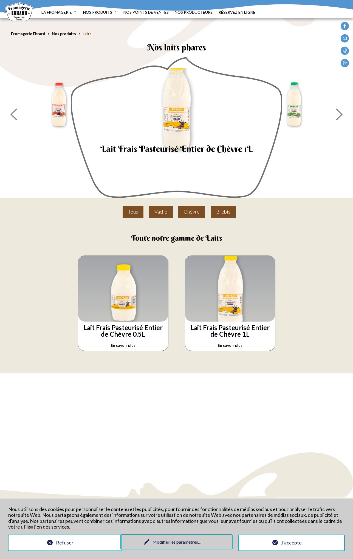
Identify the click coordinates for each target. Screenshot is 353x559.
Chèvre (192, 212)
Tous (133, 212)
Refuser (61, 542)
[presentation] (13, 113)
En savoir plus (123, 345)
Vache (160, 212)
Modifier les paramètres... (176, 541)
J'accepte (291, 542)
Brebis (223, 212)
